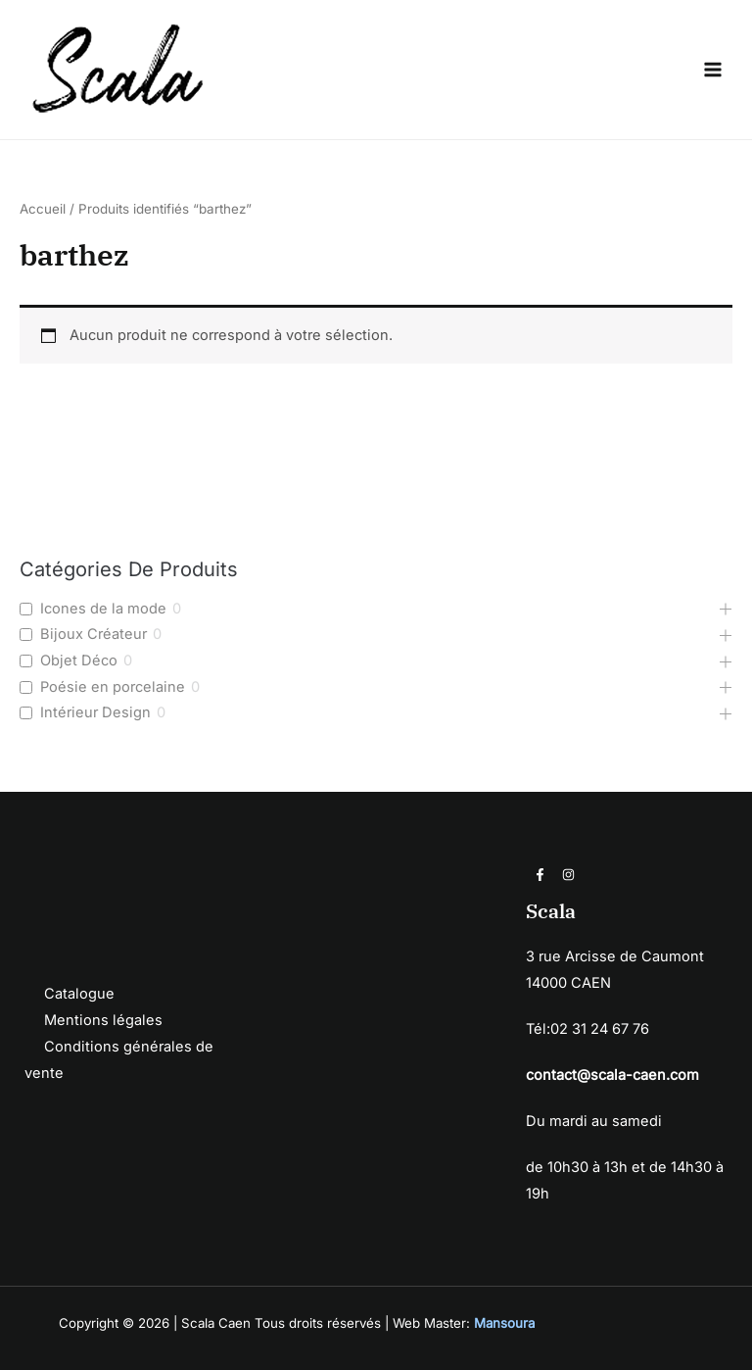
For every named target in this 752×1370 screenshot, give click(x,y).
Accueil (43, 209)
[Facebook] (540, 874)
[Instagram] (568, 874)
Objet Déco (79, 660)
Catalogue (79, 994)
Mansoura (504, 1323)
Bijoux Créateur (93, 634)
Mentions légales (103, 1020)
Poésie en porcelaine (112, 687)
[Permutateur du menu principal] (712, 69)
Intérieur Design (95, 712)
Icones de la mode (103, 608)
